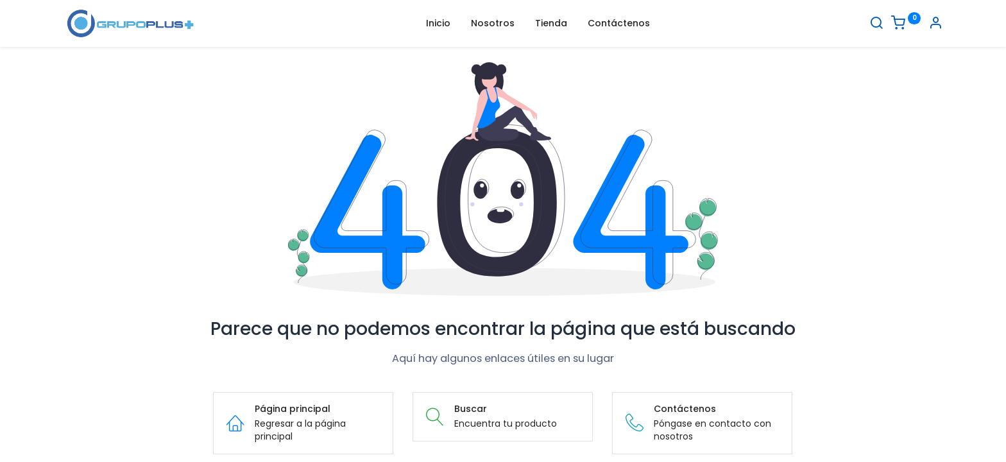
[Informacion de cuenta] (935, 24)
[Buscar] (876, 24)
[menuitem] (438, 23)
